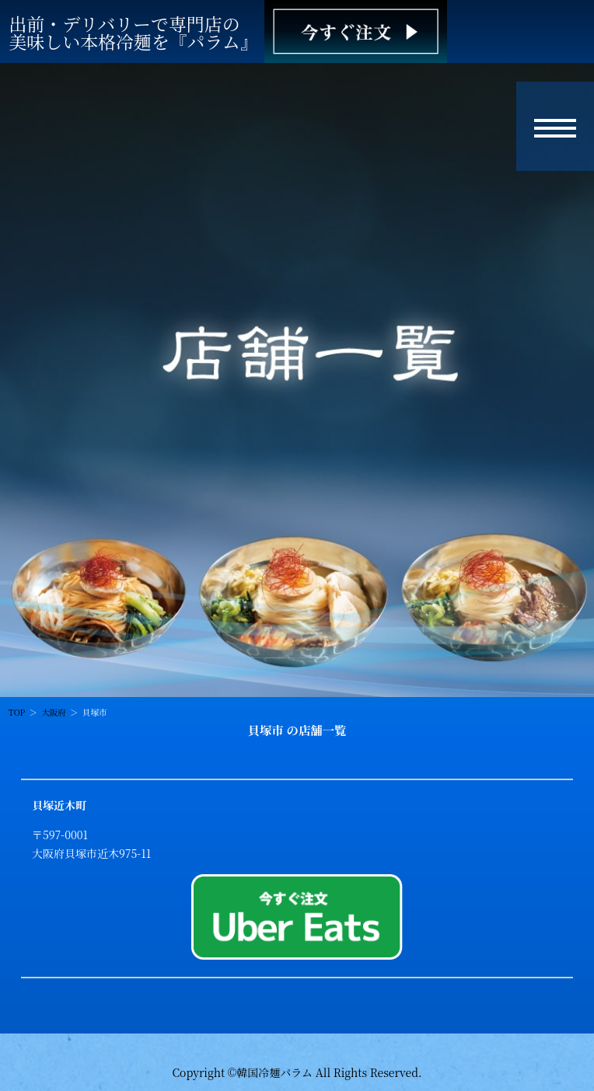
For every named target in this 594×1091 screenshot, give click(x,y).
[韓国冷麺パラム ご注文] (355, 31)
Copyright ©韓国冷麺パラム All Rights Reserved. (296, 1072)
